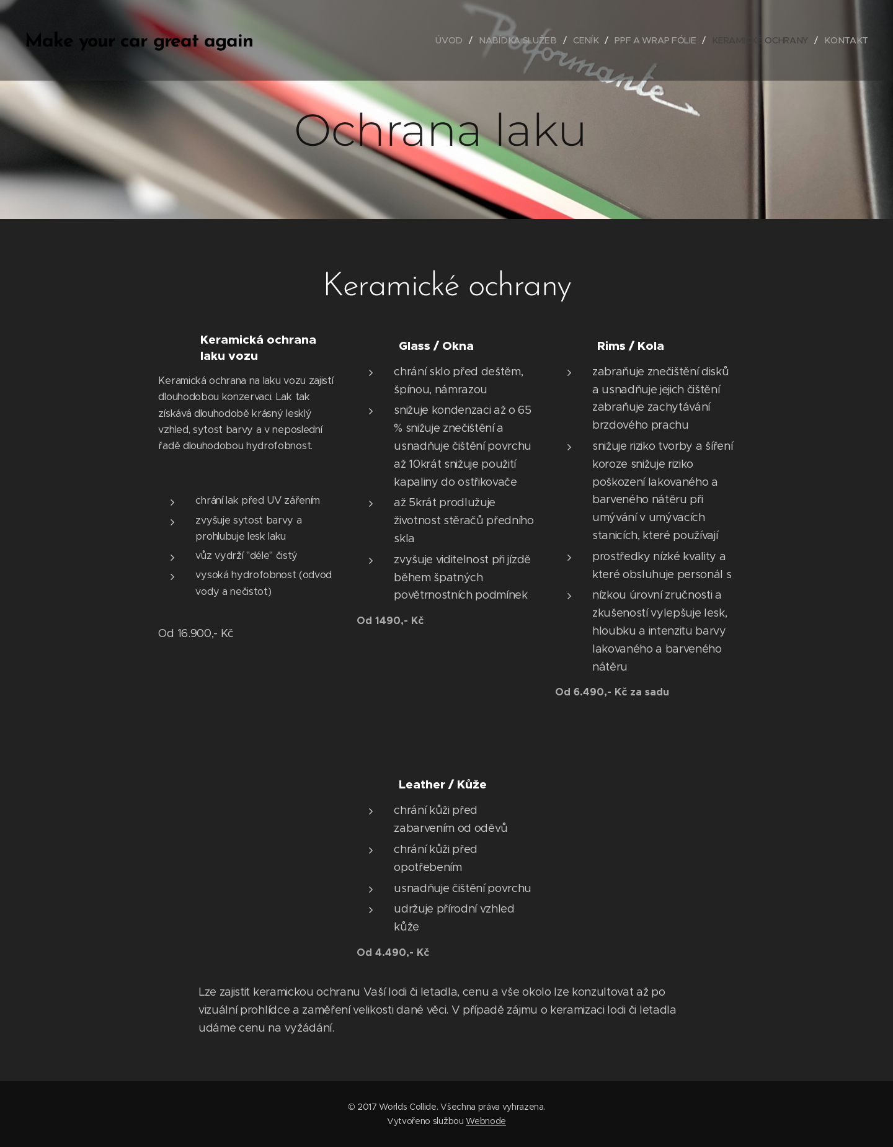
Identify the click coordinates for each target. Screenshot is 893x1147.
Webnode (486, 1121)
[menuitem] (458, 40)
